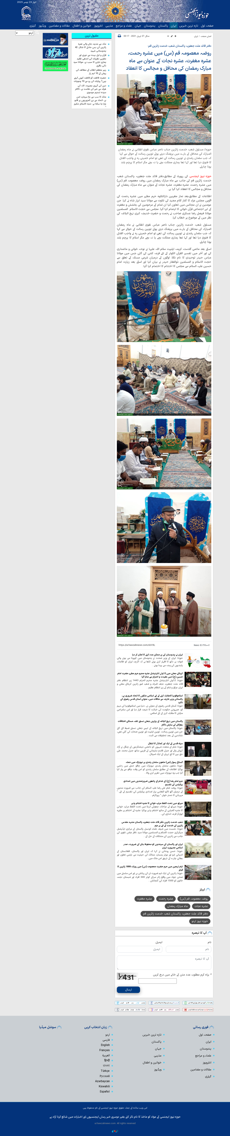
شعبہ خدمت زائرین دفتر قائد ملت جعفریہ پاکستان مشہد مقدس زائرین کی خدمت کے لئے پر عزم (152, 823)
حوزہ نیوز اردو (200, 921)
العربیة (106, 1055)
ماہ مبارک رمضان (177, 906)
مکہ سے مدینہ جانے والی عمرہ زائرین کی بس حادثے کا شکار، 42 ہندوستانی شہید (90, 47)
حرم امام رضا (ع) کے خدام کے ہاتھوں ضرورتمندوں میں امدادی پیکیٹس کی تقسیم (153, 782)
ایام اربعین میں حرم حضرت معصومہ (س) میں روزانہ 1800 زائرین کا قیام (150, 868)
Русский (105, 1076)
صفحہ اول (207, 26)
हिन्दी (107, 1060)
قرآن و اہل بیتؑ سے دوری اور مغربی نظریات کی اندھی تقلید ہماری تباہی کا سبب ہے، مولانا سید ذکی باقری (89, 60)
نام (209, 942)
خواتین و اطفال (82, 26)
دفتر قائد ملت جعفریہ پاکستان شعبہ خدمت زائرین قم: (179, 46)
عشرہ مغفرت (144, 898)
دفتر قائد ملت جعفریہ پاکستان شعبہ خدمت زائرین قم (175, 913)
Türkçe (105, 1071)
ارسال (128, 989)
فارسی (106, 1040)
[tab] (92, 36)
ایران (173, 26)
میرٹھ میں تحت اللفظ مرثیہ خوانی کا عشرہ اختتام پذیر (157, 803)
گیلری (33, 26)
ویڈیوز (42, 26)
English (105, 1045)
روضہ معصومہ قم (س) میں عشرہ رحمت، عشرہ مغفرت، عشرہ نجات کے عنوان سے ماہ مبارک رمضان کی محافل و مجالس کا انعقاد (167, 61)
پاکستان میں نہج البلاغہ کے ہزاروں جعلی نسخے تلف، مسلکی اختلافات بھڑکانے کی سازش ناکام (150, 722)
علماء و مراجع (124, 26)
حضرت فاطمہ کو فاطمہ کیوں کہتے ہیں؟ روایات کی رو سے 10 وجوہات (90, 79)
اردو (107, 1034)
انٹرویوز (98, 26)
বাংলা (106, 1065)
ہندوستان (149, 26)
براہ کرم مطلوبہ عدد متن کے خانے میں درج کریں (182, 974)
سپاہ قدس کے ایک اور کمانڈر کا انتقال (165, 743)
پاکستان (163, 26)
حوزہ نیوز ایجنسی (200, 176)
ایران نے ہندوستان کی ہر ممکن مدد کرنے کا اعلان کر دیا (157, 654)
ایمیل (159, 942)
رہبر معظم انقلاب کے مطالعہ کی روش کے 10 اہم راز (91, 71)
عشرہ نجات (201, 906)
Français (104, 1050)
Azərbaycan (102, 1081)
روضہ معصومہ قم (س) (194, 898)
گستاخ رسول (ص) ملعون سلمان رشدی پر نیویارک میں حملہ (154, 762)
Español (105, 1091)
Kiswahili (104, 1086)
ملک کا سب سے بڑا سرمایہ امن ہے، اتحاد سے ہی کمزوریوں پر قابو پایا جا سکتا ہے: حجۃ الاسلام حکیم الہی (90, 102)
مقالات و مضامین (59, 26)
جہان (138, 26)
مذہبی (109, 26)
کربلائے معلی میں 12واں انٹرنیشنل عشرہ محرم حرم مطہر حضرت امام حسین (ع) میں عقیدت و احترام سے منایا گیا (150, 674)
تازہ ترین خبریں (188, 26)
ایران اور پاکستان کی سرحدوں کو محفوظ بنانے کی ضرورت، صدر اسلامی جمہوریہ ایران (153, 845)
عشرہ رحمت (166, 898)
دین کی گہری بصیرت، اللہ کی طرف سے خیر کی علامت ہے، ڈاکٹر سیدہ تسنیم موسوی (90, 89)
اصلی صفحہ (206, 36)
